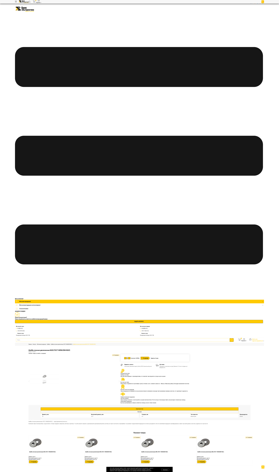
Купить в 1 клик (154, 358)
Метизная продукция (139, 301)
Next (253, 451)
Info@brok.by (20, 328)
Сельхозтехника (22, 309)
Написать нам (20, 333)
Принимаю (165, 469)
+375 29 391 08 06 (21, 330)
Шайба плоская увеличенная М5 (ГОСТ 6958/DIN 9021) (154, 452)
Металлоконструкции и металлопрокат (139, 305)
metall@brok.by (144, 328)
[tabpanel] (57, 450)
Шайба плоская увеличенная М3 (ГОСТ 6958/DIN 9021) (42, 452)
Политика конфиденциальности (144, 470)
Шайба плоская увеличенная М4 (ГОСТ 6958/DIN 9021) (98, 452)
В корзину (145, 358)
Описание (139, 411)
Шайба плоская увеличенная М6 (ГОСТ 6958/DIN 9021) (210, 452)
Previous (27, 451)
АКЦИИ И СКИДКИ (20, 311)
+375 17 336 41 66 (145, 330)
